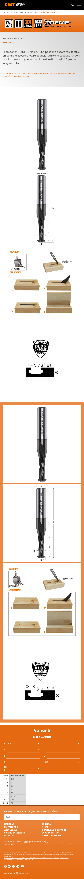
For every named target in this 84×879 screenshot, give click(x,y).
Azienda (46, 824)
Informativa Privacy (9, 859)
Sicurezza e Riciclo (14, 832)
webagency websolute (16, 873)
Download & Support (54, 830)
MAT (46, 762)
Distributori (11, 827)
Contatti (9, 835)
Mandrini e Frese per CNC (25, 12)
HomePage (10, 824)
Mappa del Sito (29, 859)
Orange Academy (51, 835)
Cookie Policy (19, 859)
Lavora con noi (50, 832)
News (45, 827)
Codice (7, 743)
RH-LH (6, 768)
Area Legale (10, 830)
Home (6, 12)
